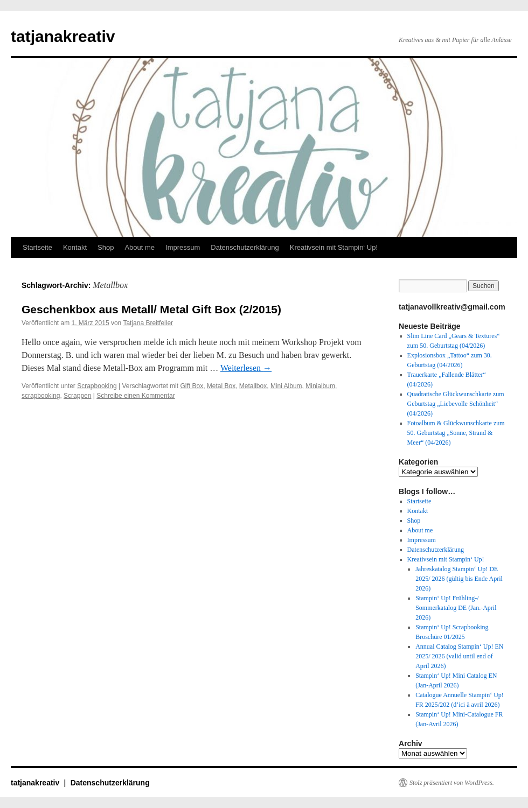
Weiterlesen (246, 368)
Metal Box (221, 386)
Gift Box (191, 386)
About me (139, 247)
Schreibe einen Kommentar (135, 395)
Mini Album (286, 386)
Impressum (182, 247)
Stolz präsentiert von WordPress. (451, 782)
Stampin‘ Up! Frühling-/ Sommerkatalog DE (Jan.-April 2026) (455, 607)
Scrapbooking (96, 386)
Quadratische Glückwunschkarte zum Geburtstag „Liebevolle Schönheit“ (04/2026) (455, 403)
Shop (106, 247)
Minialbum (320, 386)
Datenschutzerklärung (245, 247)
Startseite (37, 247)
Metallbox (253, 386)
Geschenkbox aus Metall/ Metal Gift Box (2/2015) (151, 309)
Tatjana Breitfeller (148, 323)
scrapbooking (41, 395)
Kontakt (75, 247)
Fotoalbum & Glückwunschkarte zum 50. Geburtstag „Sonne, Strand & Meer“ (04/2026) (456, 432)
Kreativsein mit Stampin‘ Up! (334, 247)
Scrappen (77, 395)
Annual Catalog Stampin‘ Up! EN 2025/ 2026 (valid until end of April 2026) (459, 656)
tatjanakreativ (63, 36)
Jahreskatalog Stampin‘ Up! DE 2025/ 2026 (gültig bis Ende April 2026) (459, 578)
